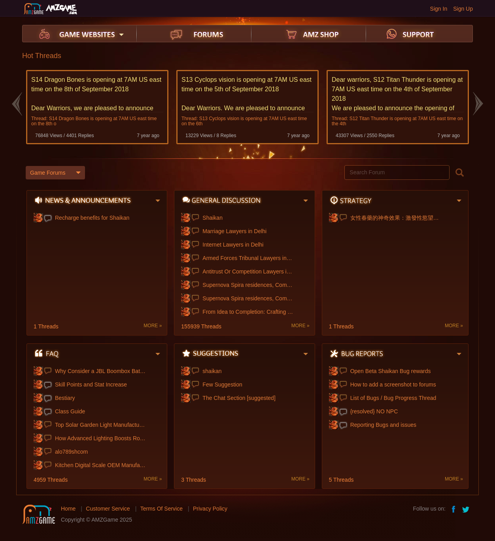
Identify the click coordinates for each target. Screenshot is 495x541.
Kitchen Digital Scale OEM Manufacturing (100, 465)
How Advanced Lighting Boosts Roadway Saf (100, 438)
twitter (466, 508)
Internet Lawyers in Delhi (232, 244)
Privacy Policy (210, 508)
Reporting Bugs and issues (383, 424)
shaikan (211, 371)
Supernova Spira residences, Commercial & (247, 284)
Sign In (439, 9)
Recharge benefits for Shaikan (92, 217)
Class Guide (70, 411)
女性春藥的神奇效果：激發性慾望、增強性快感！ (395, 217)
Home (68, 508)
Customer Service (108, 508)
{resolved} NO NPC (374, 411)
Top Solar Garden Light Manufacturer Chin (100, 424)
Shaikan (212, 217)
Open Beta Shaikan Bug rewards (390, 371)
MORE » (153, 325)
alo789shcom (71, 451)
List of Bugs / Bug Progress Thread (393, 397)
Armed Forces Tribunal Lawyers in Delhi (247, 257)
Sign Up (463, 9)
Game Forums (55, 172)
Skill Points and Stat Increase (91, 384)
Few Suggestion (222, 384)
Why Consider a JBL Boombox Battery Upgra (100, 371)
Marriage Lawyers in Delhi (234, 231)
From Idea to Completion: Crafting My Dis (247, 311)
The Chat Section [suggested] (238, 397)
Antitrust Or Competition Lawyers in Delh (247, 271)
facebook (454, 508)
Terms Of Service (161, 508)
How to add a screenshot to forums (393, 384)
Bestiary (65, 397)
